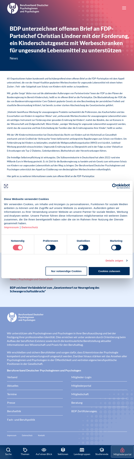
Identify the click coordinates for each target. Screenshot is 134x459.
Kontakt (41, 435)
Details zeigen (114, 260)
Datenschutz (30, 227)
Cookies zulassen (109, 271)
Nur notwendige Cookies (66, 271)
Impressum (11, 227)
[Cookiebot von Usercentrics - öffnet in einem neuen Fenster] (115, 186)
